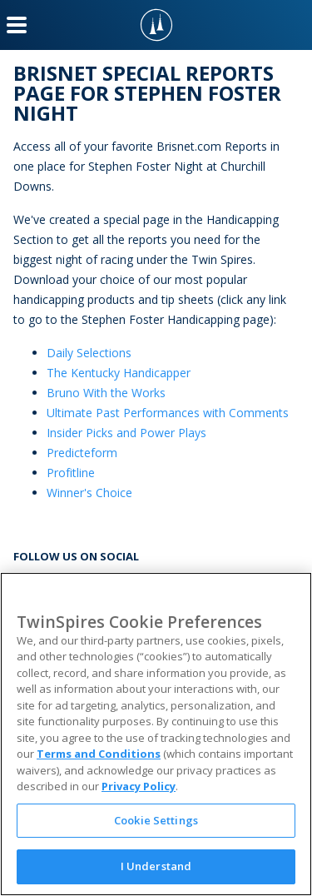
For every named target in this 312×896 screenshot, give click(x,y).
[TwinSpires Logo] (156, 25)
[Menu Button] (16, 25)
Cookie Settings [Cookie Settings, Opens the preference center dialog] (156, 820)
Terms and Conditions (99, 753)
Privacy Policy (139, 786)
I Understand (156, 866)
